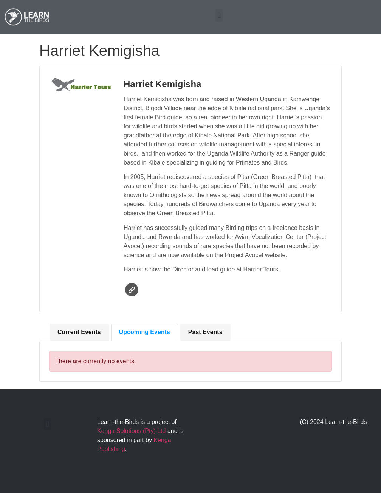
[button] (219, 15)
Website (131, 289)
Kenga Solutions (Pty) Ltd (131, 431)
